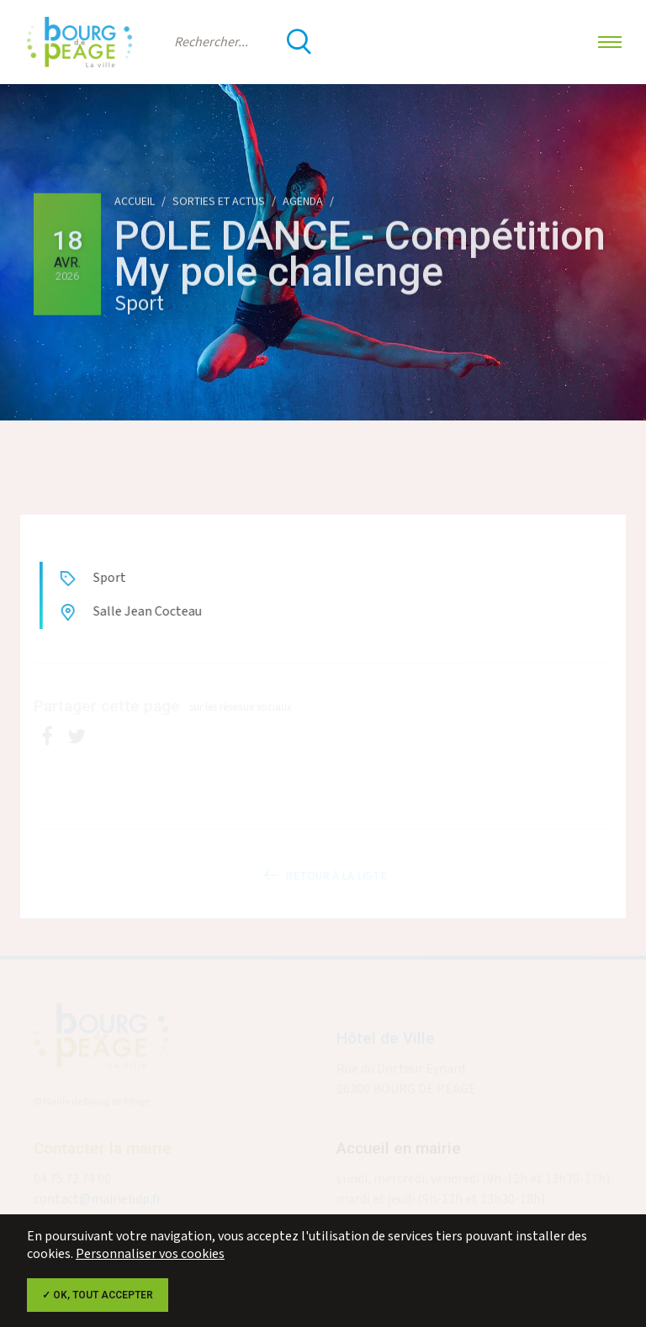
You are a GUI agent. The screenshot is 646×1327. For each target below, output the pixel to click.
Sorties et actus (218, 201)
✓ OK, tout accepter (97, 1295)
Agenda (303, 201)
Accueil (134, 201)
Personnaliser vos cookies (150, 1254)
